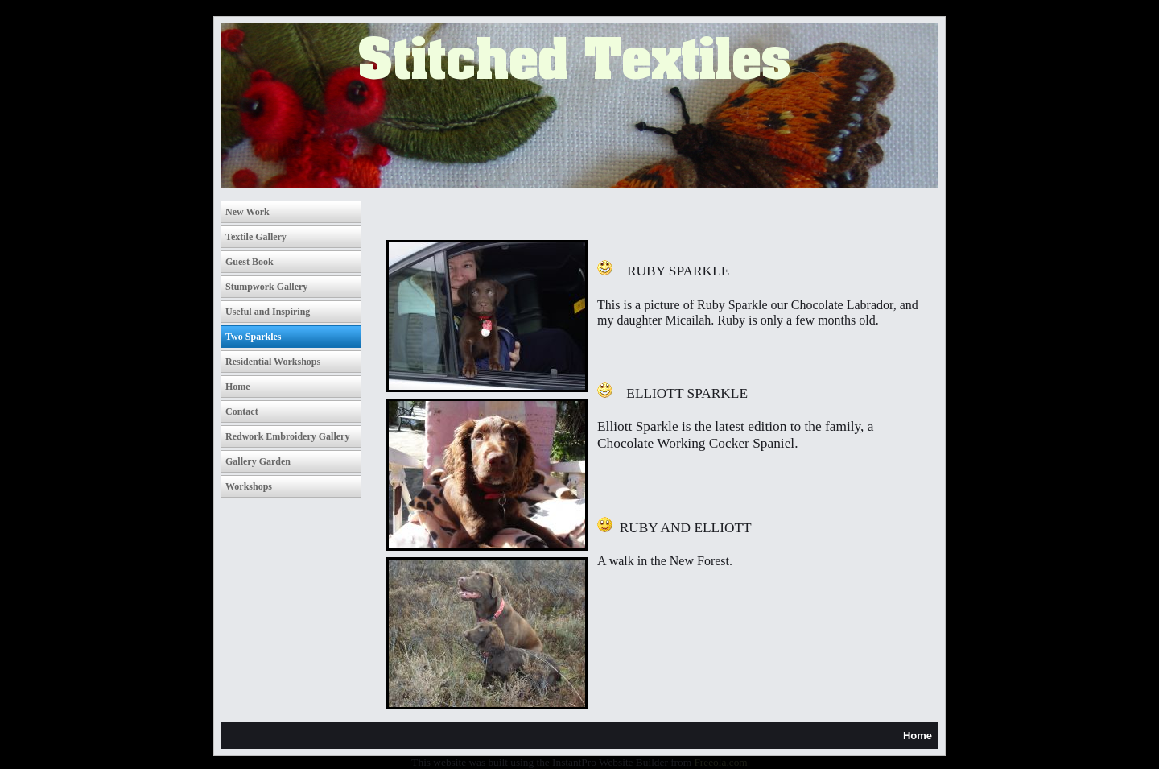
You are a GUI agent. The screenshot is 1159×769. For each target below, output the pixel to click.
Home (237, 386)
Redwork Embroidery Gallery (287, 436)
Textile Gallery (256, 236)
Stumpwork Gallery (266, 286)
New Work (247, 211)
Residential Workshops (272, 361)
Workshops (248, 486)
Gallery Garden (258, 461)
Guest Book (249, 261)
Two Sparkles (253, 336)
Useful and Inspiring (267, 311)
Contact (241, 411)
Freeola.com (720, 762)
